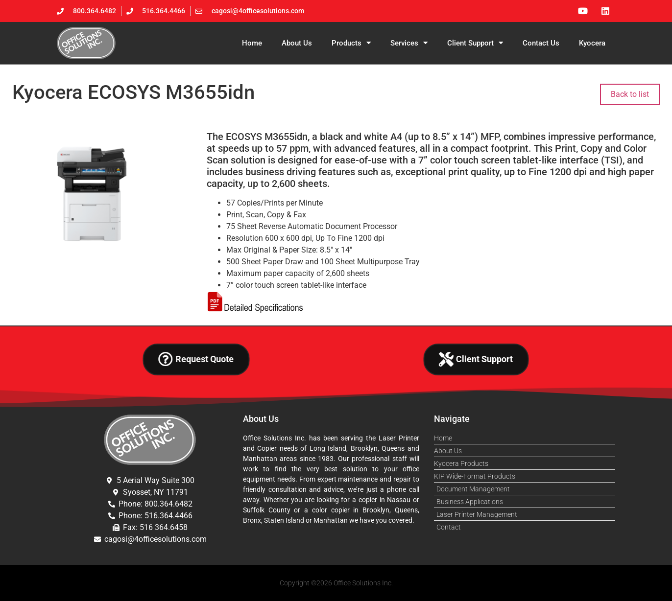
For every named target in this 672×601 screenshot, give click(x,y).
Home (252, 43)
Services (409, 42)
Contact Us (541, 43)
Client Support (475, 42)
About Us (297, 43)
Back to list (630, 94)
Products (351, 42)
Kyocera (592, 43)
